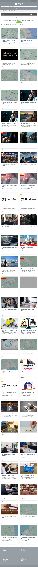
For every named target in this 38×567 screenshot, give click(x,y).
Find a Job (22, 561)
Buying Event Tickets (24, 562)
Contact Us (4, 552)
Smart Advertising (23, 552)
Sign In (19, 22)
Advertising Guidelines (24, 550)
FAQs (21, 555)
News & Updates (5, 551)
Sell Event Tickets (5, 561)
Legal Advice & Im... (19, 8)
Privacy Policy (5, 555)
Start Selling (4, 558)
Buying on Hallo (23, 558)
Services (4, 10)
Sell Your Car (4, 560)
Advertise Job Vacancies (6, 562)
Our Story (4, 550)
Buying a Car (23, 560)
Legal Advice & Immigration (11, 10)
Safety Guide (23, 551)
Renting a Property (23, 559)
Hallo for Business (5, 559)
